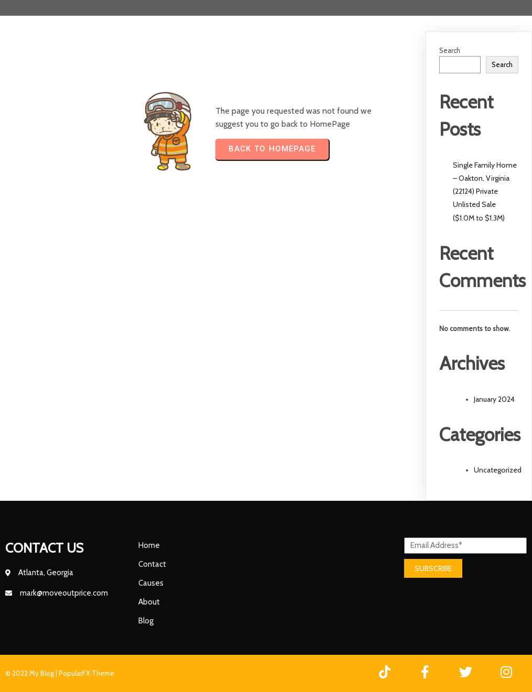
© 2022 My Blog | (32, 673)
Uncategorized (498, 470)
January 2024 (494, 399)
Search (449, 50)
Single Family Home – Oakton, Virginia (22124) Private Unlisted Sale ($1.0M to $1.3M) (485, 191)
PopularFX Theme (86, 673)
